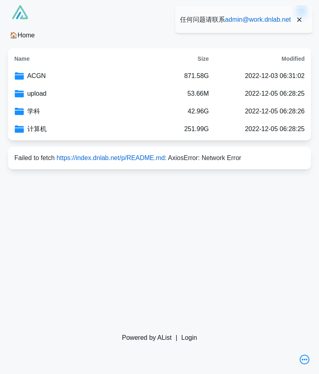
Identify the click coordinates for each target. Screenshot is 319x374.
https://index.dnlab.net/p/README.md (111, 157)
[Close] (299, 19)
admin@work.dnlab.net (258, 19)
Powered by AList (147, 337)
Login (189, 337)
